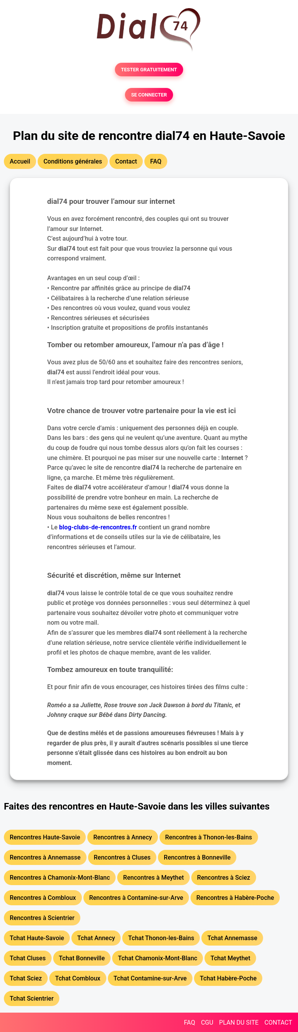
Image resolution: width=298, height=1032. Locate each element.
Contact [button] (126, 161)
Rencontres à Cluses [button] (122, 857)
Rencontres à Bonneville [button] (197, 857)
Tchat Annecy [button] (96, 938)
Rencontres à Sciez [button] (223, 877)
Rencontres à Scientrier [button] (42, 918)
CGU (207, 1022)
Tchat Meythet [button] (230, 958)
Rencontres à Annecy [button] (122, 837)
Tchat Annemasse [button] (232, 938)
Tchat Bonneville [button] (82, 958)
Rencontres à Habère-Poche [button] (235, 897)
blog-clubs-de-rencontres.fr (98, 527)
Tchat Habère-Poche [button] (228, 978)
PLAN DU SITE (239, 1022)
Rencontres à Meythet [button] (153, 877)
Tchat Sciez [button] (26, 978)
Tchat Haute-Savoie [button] (37, 938)
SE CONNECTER (149, 95)
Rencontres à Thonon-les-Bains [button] (208, 837)
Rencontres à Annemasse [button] (45, 857)
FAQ (189, 1022)
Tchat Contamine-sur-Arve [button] (150, 978)
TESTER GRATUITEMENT (149, 69)
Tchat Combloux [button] (77, 978)
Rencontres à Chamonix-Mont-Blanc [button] (60, 877)
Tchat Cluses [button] (28, 958)
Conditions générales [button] (72, 161)
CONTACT (278, 1022)
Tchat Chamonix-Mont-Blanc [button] (157, 958)
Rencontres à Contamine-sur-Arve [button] (136, 897)
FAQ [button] (155, 161)
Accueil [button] (20, 161)
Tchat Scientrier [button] (32, 998)
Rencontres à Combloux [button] (43, 897)
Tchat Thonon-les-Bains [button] (161, 938)
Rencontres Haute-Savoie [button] (45, 837)
